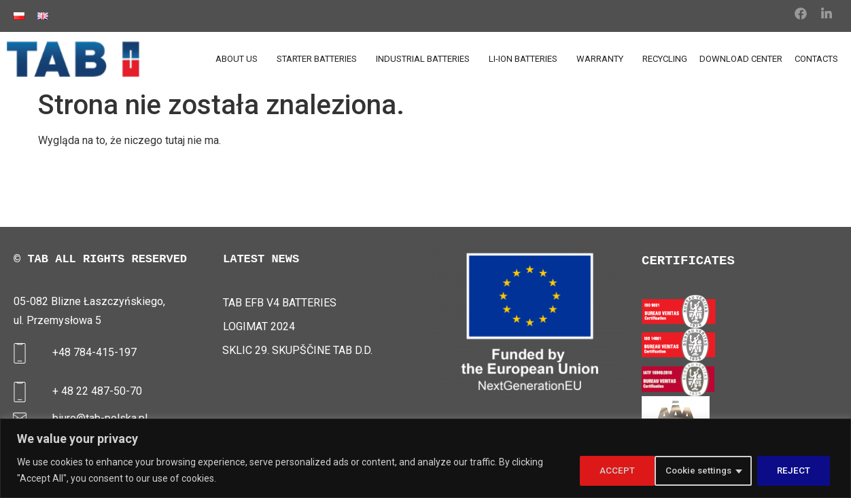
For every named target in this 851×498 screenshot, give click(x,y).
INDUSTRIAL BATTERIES (426, 59)
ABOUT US (239, 59)
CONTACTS (816, 59)
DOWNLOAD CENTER (740, 59)
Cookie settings (619, 470)
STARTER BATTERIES (320, 59)
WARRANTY (603, 59)
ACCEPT (796, 470)
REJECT (716, 470)
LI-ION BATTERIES (526, 59)
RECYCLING (664, 59)
